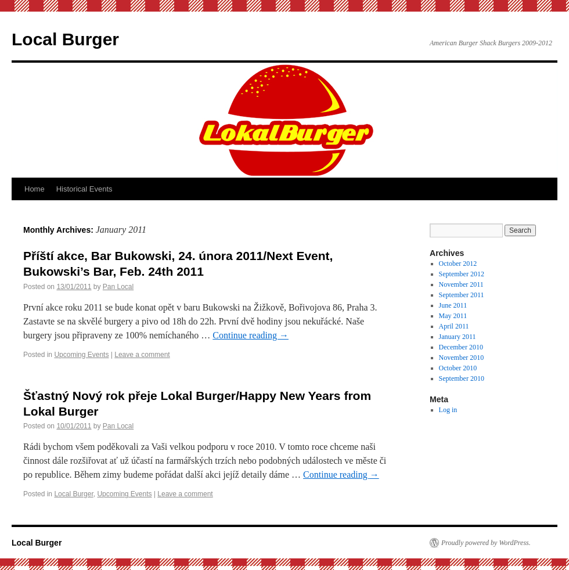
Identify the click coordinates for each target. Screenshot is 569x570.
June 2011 (453, 305)
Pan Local (118, 287)
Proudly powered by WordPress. (486, 543)
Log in (448, 410)
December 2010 (461, 347)
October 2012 (458, 263)
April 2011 (454, 326)
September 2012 (461, 274)
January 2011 (457, 337)
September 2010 (461, 378)
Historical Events (84, 189)
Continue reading (251, 335)
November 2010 (461, 357)
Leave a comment (142, 355)
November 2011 (461, 284)
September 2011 (461, 295)
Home (34, 189)
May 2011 (453, 316)
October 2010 (458, 368)
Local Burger (65, 39)
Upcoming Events (81, 355)
